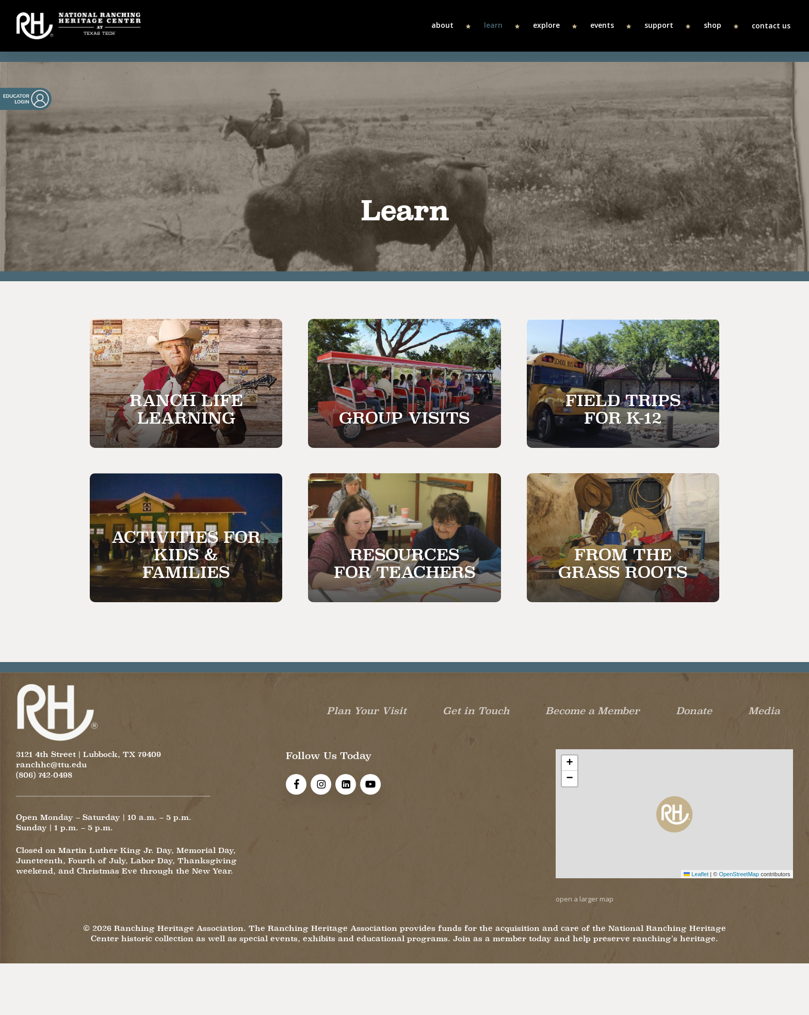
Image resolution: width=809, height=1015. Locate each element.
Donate (694, 710)
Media (764, 710)
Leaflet (696, 874)
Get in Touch (476, 710)
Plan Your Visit (367, 710)
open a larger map (584, 899)
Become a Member (592, 710)
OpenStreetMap (739, 874)
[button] (674, 814)
